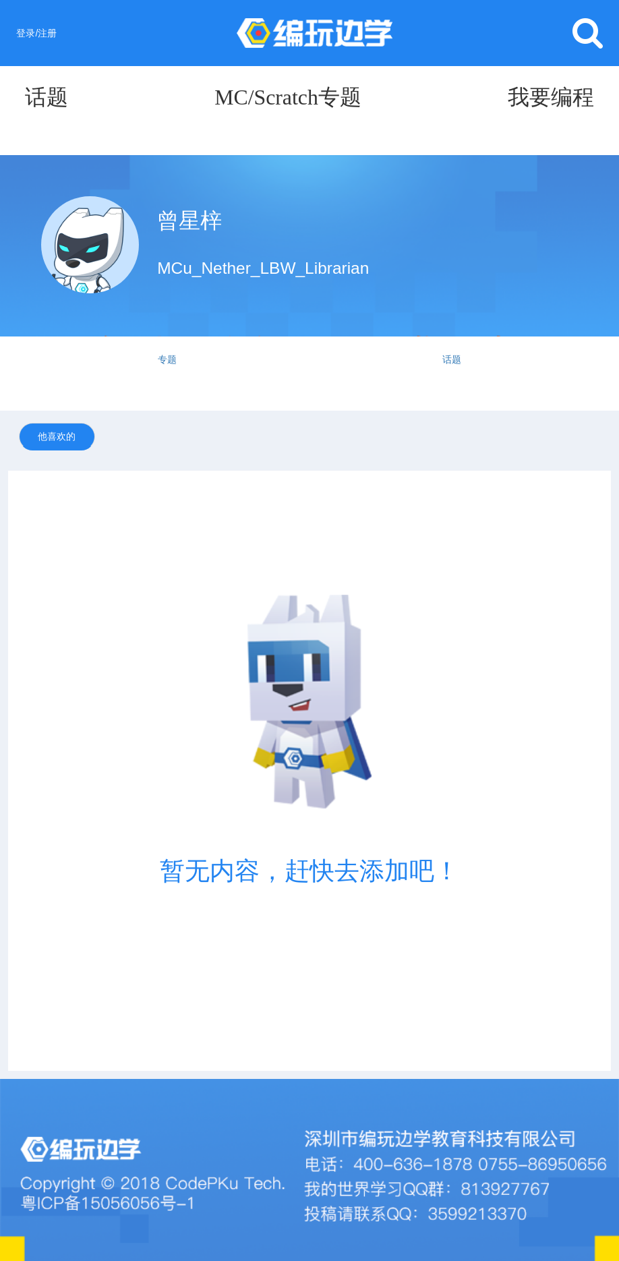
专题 (167, 359)
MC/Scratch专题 (287, 97)
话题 (46, 97)
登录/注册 (36, 33)
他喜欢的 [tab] (57, 436)
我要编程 (551, 97)
